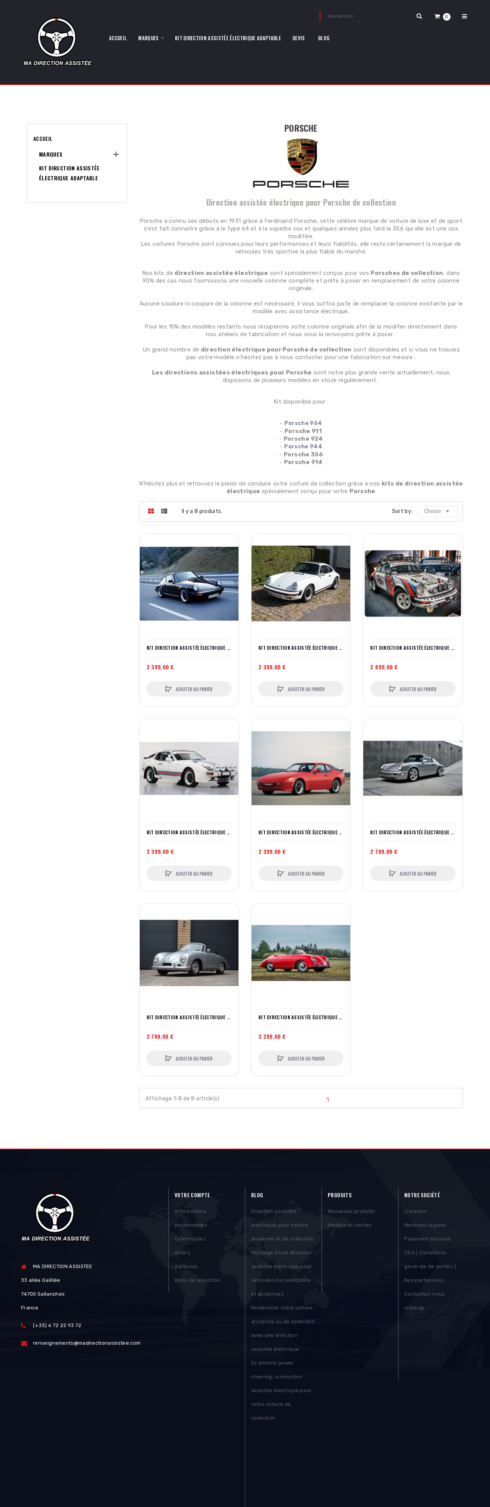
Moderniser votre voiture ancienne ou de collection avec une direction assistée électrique (283, 1330)
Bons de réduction (197, 1282)
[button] (442, 16)
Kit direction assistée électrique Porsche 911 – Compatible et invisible (189, 648)
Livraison (415, 1213)
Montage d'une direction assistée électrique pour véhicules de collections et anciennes (281, 1275)
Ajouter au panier (193, 689)
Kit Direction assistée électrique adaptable (69, 173)
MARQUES (50, 154)
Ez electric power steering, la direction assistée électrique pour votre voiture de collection (281, 1392)
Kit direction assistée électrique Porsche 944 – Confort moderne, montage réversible (300, 832)
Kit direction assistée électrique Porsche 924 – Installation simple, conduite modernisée (189, 832)
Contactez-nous (424, 1296)
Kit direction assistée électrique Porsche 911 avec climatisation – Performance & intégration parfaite (300, 648)
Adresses (186, 1269)
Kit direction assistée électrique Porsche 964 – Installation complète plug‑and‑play (412, 832)
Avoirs (182, 1255)
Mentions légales (425, 1227)
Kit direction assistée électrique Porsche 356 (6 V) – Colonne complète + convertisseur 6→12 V (300, 1017)
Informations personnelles (191, 1220)
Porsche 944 (303, 446)
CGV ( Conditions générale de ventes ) (430, 1262)
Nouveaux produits (351, 1213)
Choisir (438, 511)
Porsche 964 (303, 423)
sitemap (414, 1310)
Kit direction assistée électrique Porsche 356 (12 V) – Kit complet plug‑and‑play (189, 1017)
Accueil (42, 138)
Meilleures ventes (350, 1227)
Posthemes (80, 1479)
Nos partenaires (424, 1282)
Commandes (190, 1241)
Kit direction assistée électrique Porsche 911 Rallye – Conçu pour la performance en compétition (412, 648)
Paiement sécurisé (427, 1241)
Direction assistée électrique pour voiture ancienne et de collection (282, 1227)
